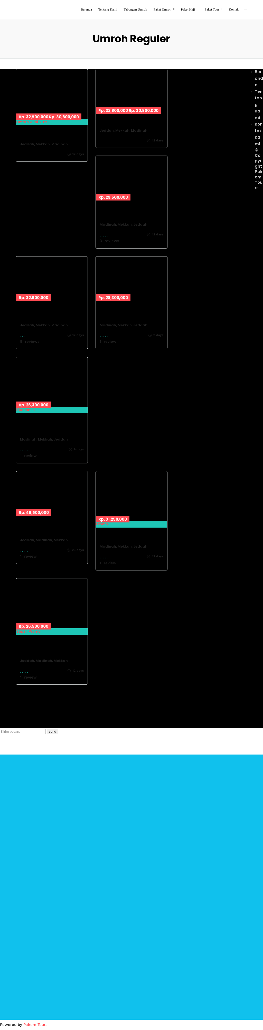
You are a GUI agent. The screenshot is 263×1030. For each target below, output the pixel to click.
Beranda (86, 9)
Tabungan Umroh (135, 9)
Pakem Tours (35, 1024)
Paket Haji (188, 9)
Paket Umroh (162, 9)
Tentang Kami (107, 9)
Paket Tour (212, 9)
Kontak (234, 9)
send (52, 731)
